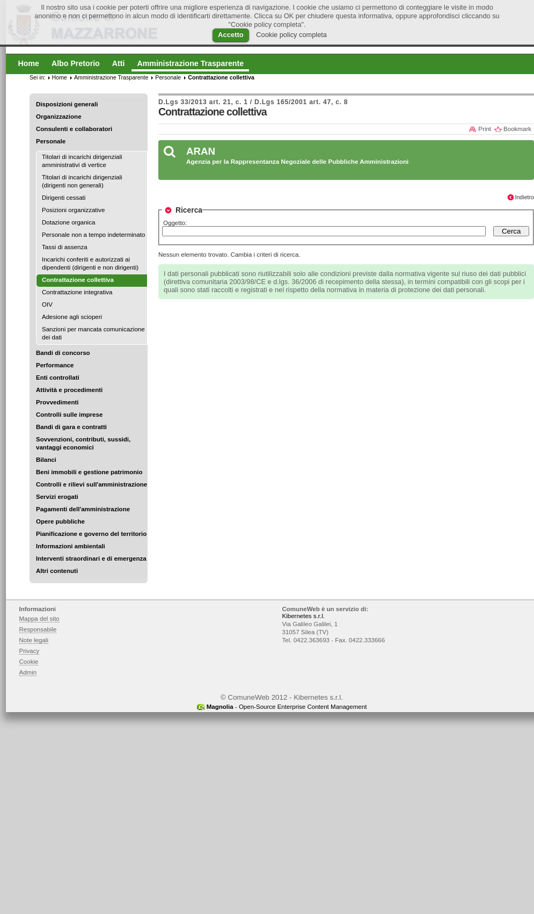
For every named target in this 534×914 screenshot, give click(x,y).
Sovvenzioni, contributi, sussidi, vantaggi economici (83, 443)
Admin (28, 672)
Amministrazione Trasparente (111, 77)
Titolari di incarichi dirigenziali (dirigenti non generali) (82, 181)
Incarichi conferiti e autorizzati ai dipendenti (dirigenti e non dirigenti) (90, 263)
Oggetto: (175, 223)
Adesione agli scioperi (72, 317)
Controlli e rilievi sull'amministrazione (91, 484)
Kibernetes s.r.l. (303, 616)
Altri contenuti (57, 571)
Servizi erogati (57, 497)
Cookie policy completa (291, 35)
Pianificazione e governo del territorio (91, 534)
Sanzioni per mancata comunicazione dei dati (93, 333)
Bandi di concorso (63, 353)
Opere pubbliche (60, 521)
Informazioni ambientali (70, 546)
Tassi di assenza (64, 247)
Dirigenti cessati (63, 197)
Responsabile (38, 629)
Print (484, 129)
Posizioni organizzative (73, 210)
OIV (47, 304)
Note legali (34, 640)
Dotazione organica (68, 222)
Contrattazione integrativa (77, 292)
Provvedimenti (57, 402)
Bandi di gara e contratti (71, 427)
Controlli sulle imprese (69, 414)
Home (59, 77)
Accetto (231, 35)
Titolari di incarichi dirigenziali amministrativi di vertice (82, 161)
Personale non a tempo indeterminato (93, 234)
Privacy (29, 651)
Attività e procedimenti (69, 390)
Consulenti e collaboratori (74, 129)
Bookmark (517, 129)
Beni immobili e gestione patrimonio (89, 472)
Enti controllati (57, 377)
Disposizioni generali (67, 104)
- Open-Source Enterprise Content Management (287, 706)
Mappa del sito (39, 618)
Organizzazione (59, 116)
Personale (50, 141)
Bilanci (46, 459)
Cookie (29, 661)
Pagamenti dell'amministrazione (83, 509)
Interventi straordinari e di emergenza (91, 558)
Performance (55, 365)
